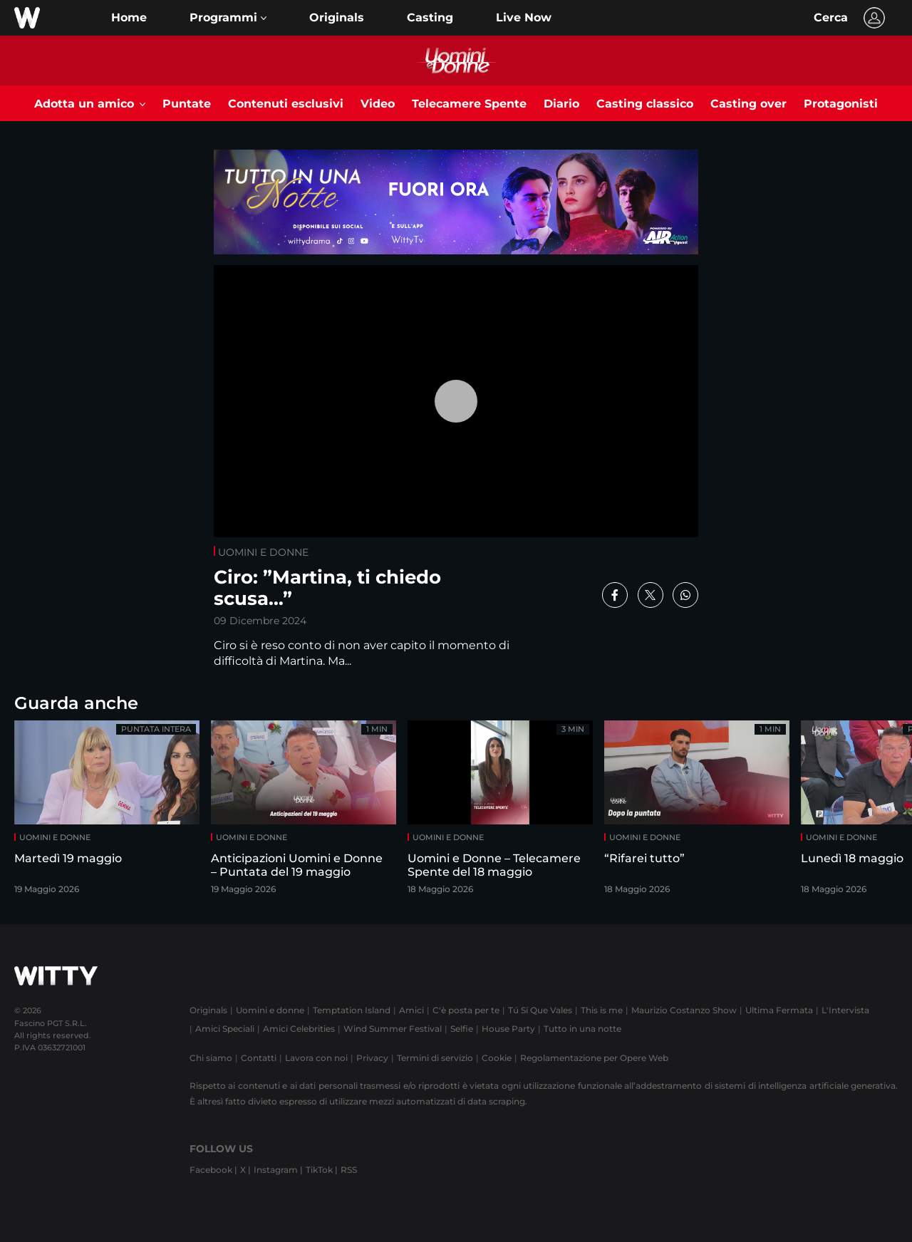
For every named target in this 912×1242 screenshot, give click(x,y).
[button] (228, 17)
